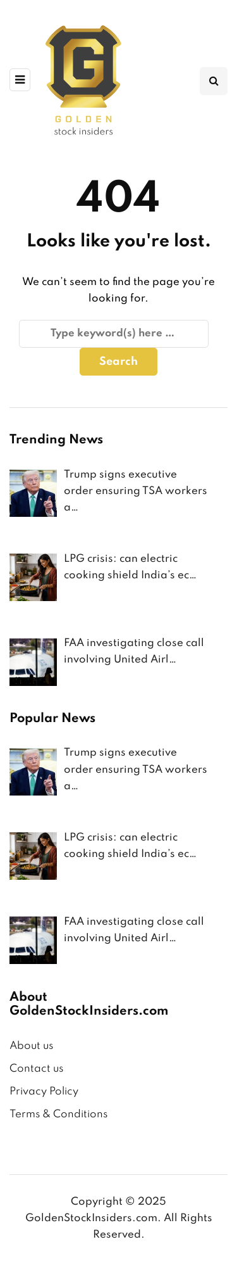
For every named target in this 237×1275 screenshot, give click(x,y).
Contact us (36, 1068)
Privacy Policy (43, 1091)
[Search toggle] (214, 81)
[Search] (114, 334)
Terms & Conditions (58, 1114)
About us (31, 1046)
